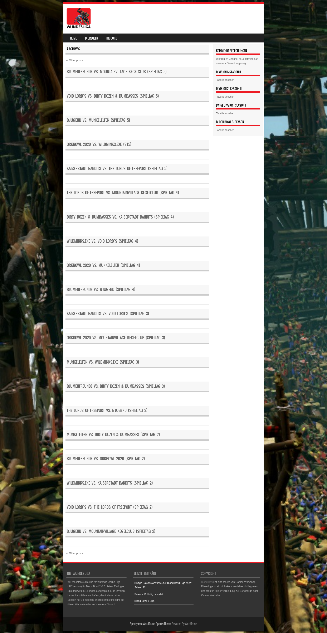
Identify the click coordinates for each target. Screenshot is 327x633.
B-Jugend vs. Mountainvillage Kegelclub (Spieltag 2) (111, 531)
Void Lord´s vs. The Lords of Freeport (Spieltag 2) (110, 507)
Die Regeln (91, 38)
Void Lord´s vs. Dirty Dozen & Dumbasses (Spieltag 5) (113, 96)
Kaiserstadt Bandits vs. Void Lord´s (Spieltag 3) (108, 313)
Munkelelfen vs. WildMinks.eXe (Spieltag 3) (103, 362)
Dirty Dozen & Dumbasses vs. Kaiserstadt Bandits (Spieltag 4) (120, 217)
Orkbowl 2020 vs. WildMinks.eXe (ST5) (99, 144)
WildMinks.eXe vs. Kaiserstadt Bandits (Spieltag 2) (110, 483)
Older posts (74, 60)
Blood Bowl (207, 582)
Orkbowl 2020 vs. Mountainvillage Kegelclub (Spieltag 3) (116, 338)
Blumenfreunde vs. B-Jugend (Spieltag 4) (101, 289)
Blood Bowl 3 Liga (144, 600)
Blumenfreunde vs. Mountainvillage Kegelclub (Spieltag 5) (117, 72)
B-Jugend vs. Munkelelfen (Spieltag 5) (98, 120)
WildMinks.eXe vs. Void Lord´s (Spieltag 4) (102, 241)
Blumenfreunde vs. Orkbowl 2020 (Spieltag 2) (106, 458)
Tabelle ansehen (225, 79)
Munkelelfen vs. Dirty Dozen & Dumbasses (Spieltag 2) (113, 434)
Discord (111, 38)
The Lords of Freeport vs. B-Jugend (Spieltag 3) (107, 410)
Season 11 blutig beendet (148, 594)
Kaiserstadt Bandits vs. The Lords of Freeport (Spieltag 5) (117, 168)
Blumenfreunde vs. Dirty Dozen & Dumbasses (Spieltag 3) (116, 386)
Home (73, 38)
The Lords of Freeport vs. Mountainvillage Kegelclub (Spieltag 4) (123, 192)
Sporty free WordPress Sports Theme (150, 624)
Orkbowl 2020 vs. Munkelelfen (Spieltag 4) (103, 265)
